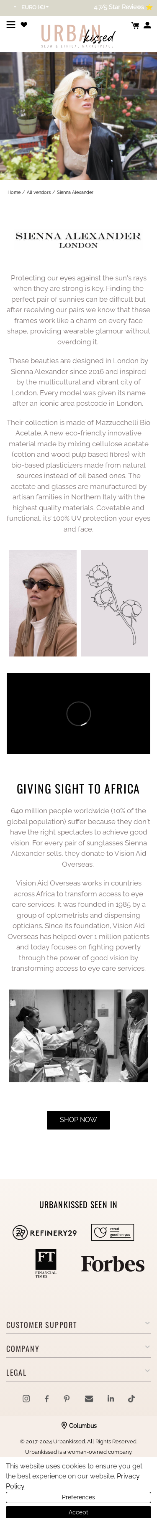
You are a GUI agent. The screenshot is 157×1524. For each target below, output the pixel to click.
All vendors (39, 192)
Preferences (78, 1497)
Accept (78, 1512)
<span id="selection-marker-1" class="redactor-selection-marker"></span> (78, 713)
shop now (78, 1120)
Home (14, 192)
